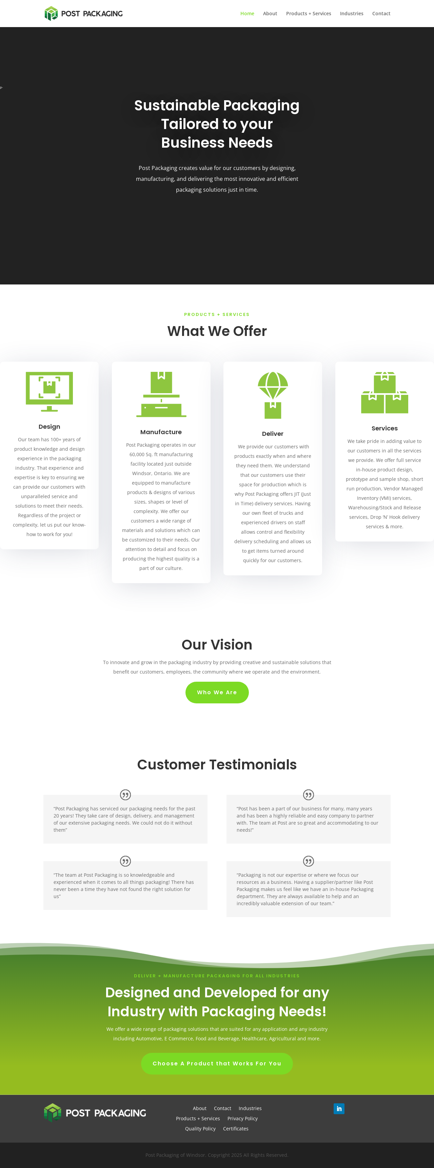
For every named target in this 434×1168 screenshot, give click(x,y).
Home (247, 14)
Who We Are (217, 692)
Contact (381, 14)
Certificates (236, 1129)
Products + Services (308, 14)
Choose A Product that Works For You (217, 1063)
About (270, 14)
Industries (351, 14)
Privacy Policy (243, 1119)
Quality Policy (200, 1129)
